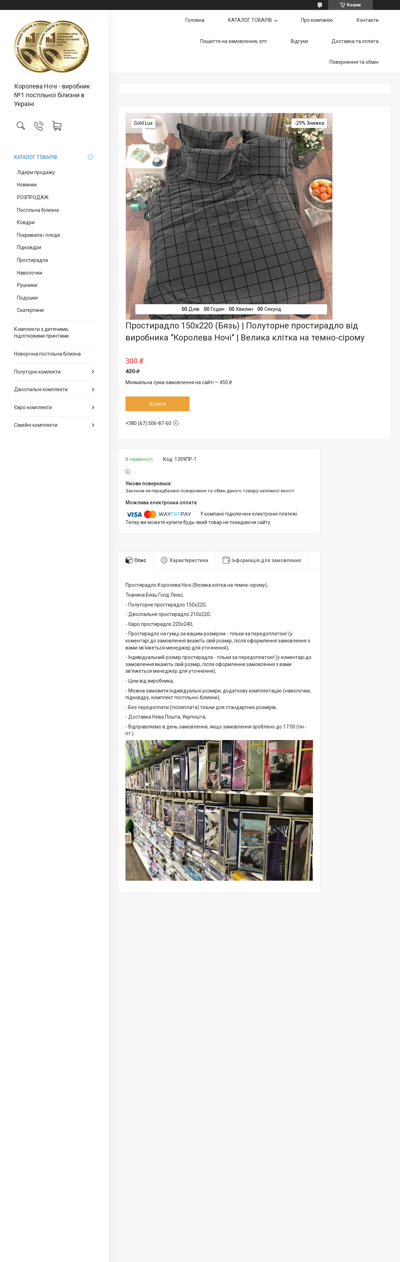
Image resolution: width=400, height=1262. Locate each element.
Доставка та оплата (355, 41)
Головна (194, 20)
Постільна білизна (38, 210)
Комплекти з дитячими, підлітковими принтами (41, 332)
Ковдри (26, 222)
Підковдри (29, 247)
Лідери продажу (36, 172)
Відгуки (299, 41)
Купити (157, 404)
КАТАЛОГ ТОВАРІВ (35, 157)
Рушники (27, 285)
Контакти (368, 20)
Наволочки (29, 273)
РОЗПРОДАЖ (33, 197)
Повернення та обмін (354, 62)
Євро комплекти (33, 407)
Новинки (27, 184)
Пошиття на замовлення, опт (233, 41)
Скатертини (30, 310)
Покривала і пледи (38, 235)
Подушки (27, 298)
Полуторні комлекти (37, 372)
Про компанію (317, 20)
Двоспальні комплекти (41, 389)
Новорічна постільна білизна (47, 354)
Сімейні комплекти (35, 425)
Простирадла (32, 260)
